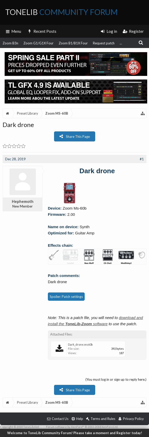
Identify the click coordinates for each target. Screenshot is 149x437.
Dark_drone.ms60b (80, 344)
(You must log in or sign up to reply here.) (115, 379)
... (121, 43)
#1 (142, 159)
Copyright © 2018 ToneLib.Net (19, 426)
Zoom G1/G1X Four (38, 43)
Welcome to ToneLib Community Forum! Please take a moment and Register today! (74, 433)
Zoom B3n (10, 43)
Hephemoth (22, 201)
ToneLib (61, 12)
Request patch (104, 43)
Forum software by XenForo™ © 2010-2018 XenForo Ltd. (82, 426)
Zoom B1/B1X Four (73, 43)
